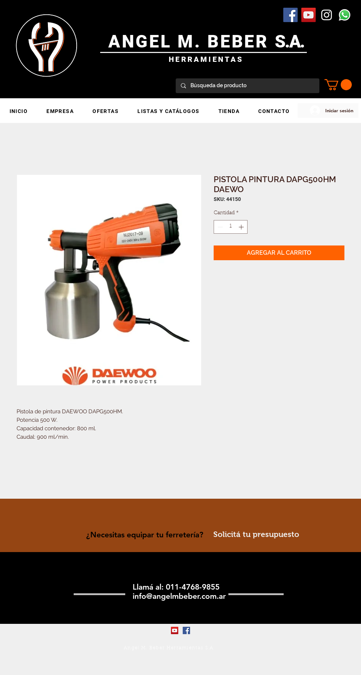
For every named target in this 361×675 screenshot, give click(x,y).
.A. (294, 41)
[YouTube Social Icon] (308, 15)
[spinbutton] (230, 226)
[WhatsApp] (344, 15)
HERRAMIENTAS (206, 59)
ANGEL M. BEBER (191, 41)
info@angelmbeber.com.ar (179, 596)
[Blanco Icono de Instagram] (326, 15)
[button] (338, 84)
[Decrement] (219, 226)
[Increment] (241, 226)
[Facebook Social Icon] (290, 15)
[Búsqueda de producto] (247, 85)
